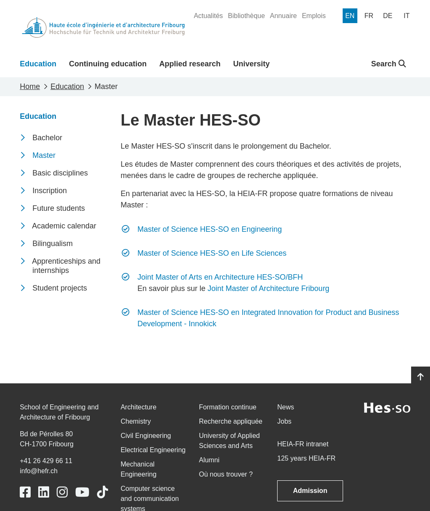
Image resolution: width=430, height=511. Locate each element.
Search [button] (388, 64)
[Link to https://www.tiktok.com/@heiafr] (102, 492)
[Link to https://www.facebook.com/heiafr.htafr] (25, 492)
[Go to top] (420, 377)
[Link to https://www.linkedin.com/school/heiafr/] (43, 492)
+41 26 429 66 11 (46, 460)
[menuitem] (208, 15)
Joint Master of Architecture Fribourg (268, 288)
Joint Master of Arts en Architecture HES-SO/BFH (220, 277)
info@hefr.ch (39, 470)
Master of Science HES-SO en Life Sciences (211, 253)
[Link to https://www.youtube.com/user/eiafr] (82, 492)
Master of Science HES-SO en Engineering (209, 229)
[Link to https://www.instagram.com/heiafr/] (62, 492)
